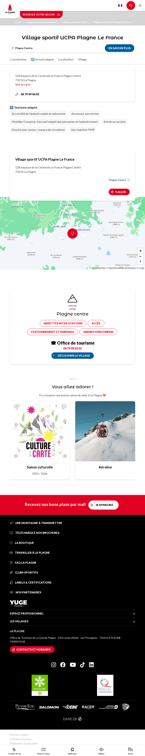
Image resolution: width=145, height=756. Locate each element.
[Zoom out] (140, 256)
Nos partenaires (25, 592)
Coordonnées (18, 59)
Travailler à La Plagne (30, 552)
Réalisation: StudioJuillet (24, 743)
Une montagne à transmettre (36, 523)
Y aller (120, 192)
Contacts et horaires (33, 649)
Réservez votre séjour (41, 14)
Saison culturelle (40, 467)
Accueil (19, 22)
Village (82, 59)
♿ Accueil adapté (42, 59)
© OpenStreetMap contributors (121, 268)
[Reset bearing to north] (140, 261)
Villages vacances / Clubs (77, 22)
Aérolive (105, 467)
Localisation (65, 59)
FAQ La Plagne (23, 562)
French (120, 5)
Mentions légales (19, 734)
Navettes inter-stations (63, 323)
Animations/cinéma (98, 331)
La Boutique (22, 542)
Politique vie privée (20, 739)
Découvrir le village (74, 355)
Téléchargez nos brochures (34, 532)
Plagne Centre (119, 179)
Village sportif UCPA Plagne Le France (112, 22)
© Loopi (140, 268)
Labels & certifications (30, 582)
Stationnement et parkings (52, 331)
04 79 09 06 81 (27, 94)
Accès (96, 323)
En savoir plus (119, 48)
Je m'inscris (104, 504)
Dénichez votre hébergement (43, 22)
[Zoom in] (140, 251)
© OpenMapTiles (97, 268)
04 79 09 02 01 (72, 348)
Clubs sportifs (24, 572)
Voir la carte (22, 84)
